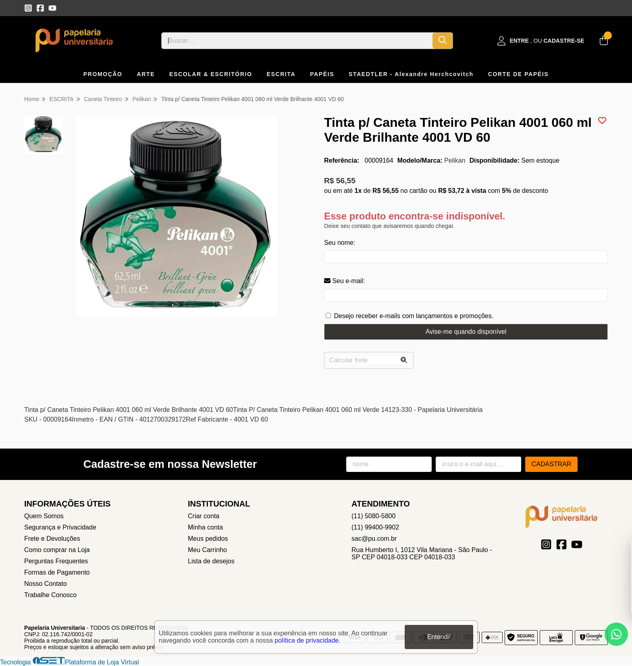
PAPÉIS (322, 74)
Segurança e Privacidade (60, 527)
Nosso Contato (45, 583)
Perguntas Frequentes (56, 561)
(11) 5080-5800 (373, 516)
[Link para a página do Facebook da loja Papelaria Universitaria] (40, 8)
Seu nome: (339, 242)
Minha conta (205, 527)
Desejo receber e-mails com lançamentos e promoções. (413, 315)
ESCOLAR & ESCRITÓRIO (210, 74)
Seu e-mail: (344, 280)
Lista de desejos (211, 561)
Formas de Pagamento (57, 572)
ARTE (146, 74)
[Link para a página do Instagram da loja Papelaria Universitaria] (28, 8)
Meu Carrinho (207, 549)
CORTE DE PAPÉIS (518, 74)
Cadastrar (552, 464)
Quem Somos (44, 516)
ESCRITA (281, 74)
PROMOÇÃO (103, 74)
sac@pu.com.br (374, 538)
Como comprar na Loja (57, 549)
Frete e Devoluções (52, 538)
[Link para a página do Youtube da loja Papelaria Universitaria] (52, 8)
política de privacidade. (307, 640)
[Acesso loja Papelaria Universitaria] (541, 41)
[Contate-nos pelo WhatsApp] (616, 634)
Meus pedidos (208, 538)
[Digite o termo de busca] (297, 41)
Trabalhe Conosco (50, 595)
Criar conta (203, 516)
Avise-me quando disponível (466, 331)
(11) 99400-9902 (375, 527)
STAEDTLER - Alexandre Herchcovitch (411, 74)
